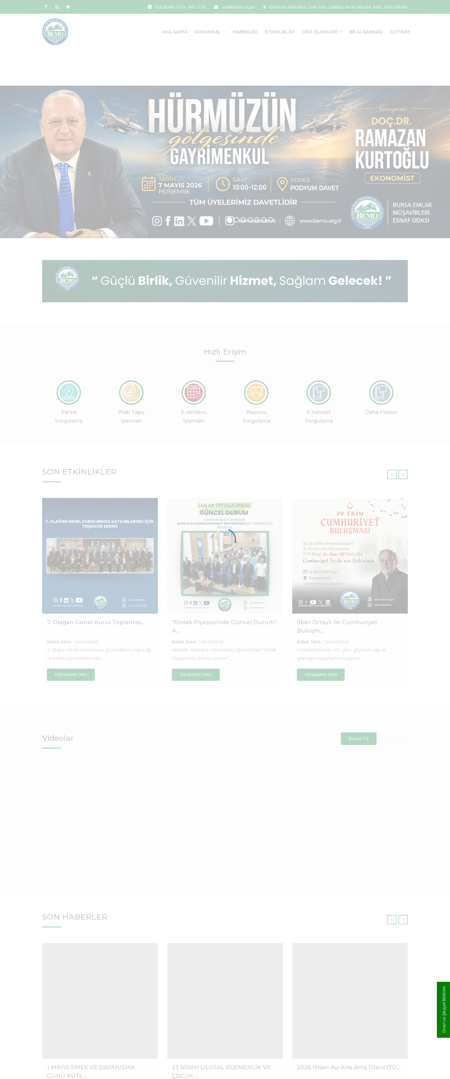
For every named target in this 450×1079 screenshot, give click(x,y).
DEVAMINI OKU (71, 674)
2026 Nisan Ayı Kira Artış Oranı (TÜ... (348, 1067)
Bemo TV (358, 738)
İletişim (400, 32)
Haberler (245, 32)
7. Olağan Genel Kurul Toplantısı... (96, 622)
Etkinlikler (280, 32)
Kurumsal (208, 32)
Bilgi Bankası (366, 32)
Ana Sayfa (175, 32)
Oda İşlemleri (320, 32)
